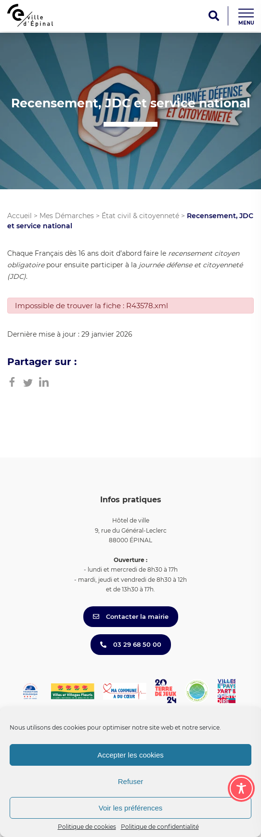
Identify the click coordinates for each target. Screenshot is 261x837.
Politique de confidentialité (160, 826)
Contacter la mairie (131, 616)
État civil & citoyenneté (140, 215)
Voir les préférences (131, 808)
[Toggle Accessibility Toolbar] (241, 788)
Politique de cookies (87, 826)
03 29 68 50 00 (130, 644)
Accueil (19, 215)
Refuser (131, 781)
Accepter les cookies (130, 755)
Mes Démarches (66, 215)
